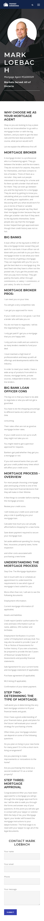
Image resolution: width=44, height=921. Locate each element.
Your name (9, 851)
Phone (7, 876)
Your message (10, 889)
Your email (8, 864)
